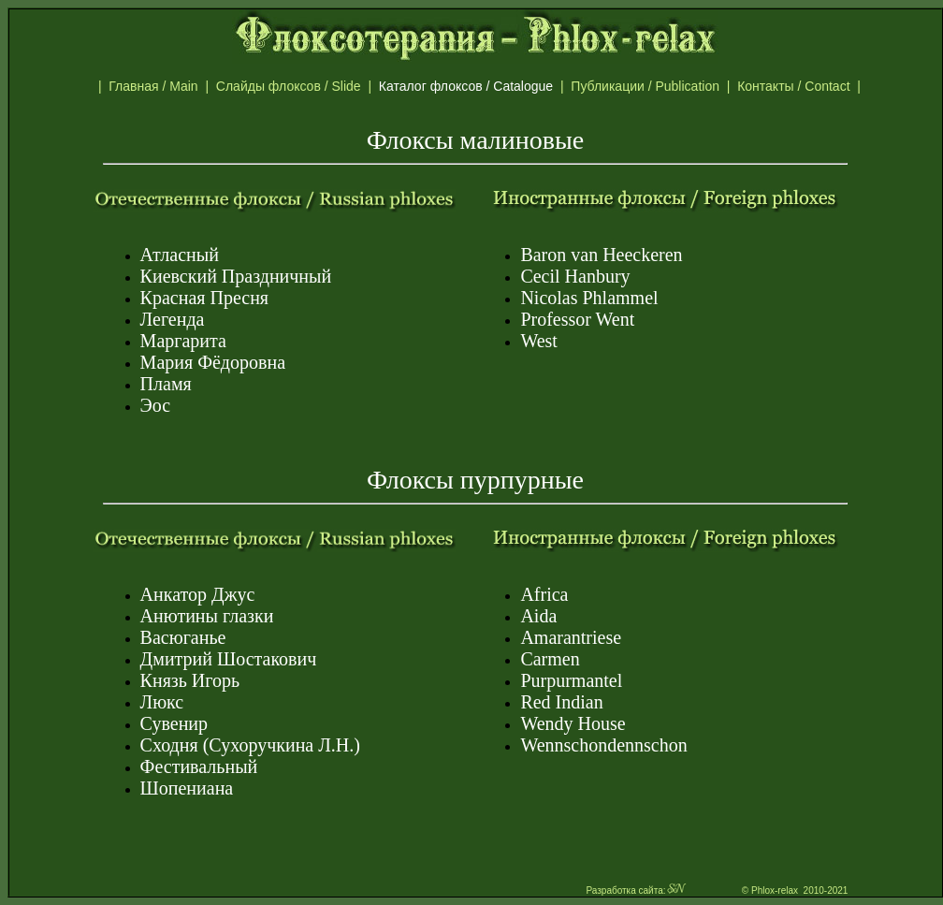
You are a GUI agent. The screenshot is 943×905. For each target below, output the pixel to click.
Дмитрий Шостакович (228, 659)
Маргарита (183, 340)
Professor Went (577, 319)
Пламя (166, 383)
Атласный (179, 254)
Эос (155, 405)
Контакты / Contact (813, 86)
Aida (538, 616)
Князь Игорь (190, 680)
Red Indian (561, 702)
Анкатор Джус (197, 594)
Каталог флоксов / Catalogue (475, 86)
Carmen (549, 659)
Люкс (162, 702)
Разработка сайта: (636, 890)
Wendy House (572, 723)
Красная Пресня (204, 297)
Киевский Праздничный (236, 276)
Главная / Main (157, 86)
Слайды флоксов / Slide (292, 86)
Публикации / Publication (648, 86)
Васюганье (183, 637)
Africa (544, 594)
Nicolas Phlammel (589, 297)
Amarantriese (570, 637)
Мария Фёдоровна (212, 362)
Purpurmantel (571, 680)
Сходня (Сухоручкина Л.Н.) (250, 745)
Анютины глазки (207, 616)
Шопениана (187, 788)
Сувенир (174, 723)
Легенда (172, 319)
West (539, 340)
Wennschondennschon (603, 745)
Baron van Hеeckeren (601, 254)
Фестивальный (199, 766)
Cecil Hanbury (575, 276)
